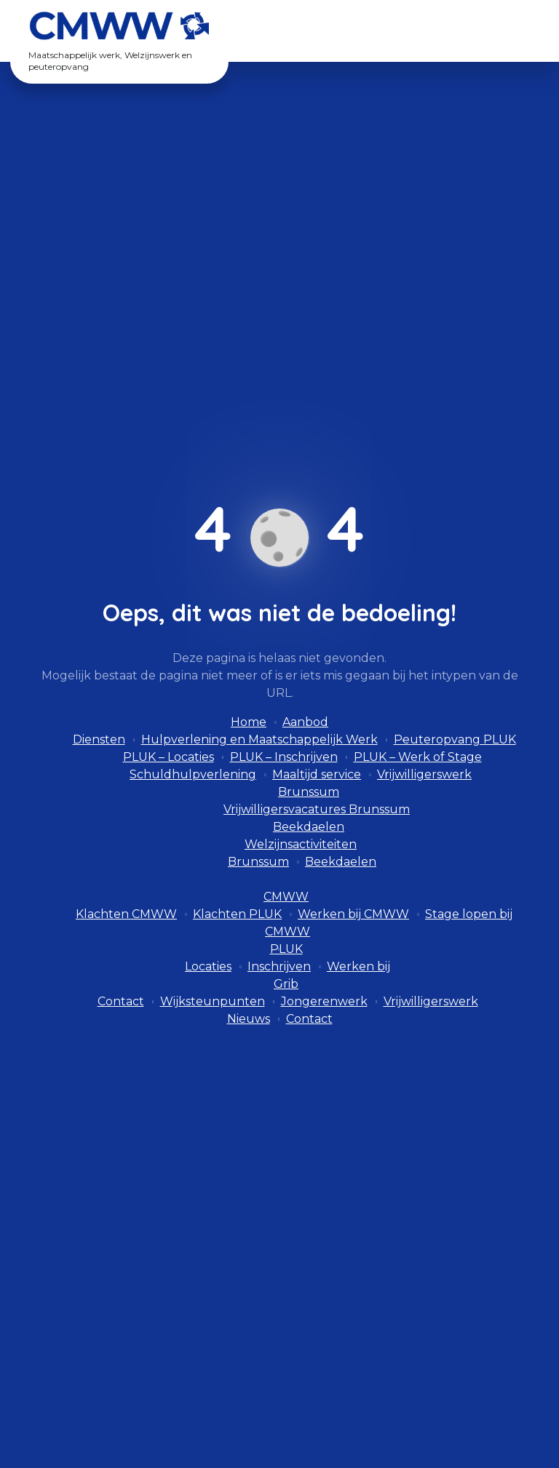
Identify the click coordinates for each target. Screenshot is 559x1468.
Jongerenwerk (324, 1001)
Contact (121, 1001)
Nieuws (248, 1019)
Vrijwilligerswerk (424, 774)
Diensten (99, 739)
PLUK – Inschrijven (284, 757)
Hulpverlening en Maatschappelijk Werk (259, 739)
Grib (286, 984)
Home (248, 722)
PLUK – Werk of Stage (418, 757)
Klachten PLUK (237, 914)
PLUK (286, 949)
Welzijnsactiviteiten (301, 844)
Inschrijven (279, 966)
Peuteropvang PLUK (455, 739)
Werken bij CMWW (353, 914)
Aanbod (305, 722)
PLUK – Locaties (168, 757)
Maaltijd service (316, 774)
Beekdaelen (308, 827)
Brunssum (308, 792)
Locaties (208, 966)
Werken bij (358, 966)
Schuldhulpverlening (193, 774)
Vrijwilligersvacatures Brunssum (316, 809)
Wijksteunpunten (212, 1001)
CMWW (286, 896)
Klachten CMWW (126, 914)
